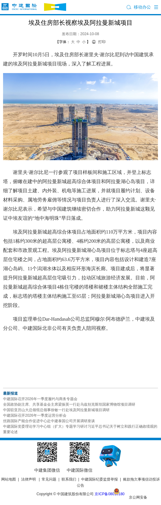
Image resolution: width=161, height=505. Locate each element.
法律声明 (28, 479)
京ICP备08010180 (109, 494)
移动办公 (142, 7)
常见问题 (49, 479)
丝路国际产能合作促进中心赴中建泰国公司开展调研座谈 (49, 421)
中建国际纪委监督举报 (99, 479)
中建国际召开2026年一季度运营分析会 (34, 415)
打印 (102, 42)
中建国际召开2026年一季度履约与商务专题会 (40, 399)
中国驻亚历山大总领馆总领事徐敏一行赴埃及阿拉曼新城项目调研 (56, 410)
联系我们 (69, 479)
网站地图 (8, 479)
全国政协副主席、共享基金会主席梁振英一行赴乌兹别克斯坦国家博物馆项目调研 (69, 404)
